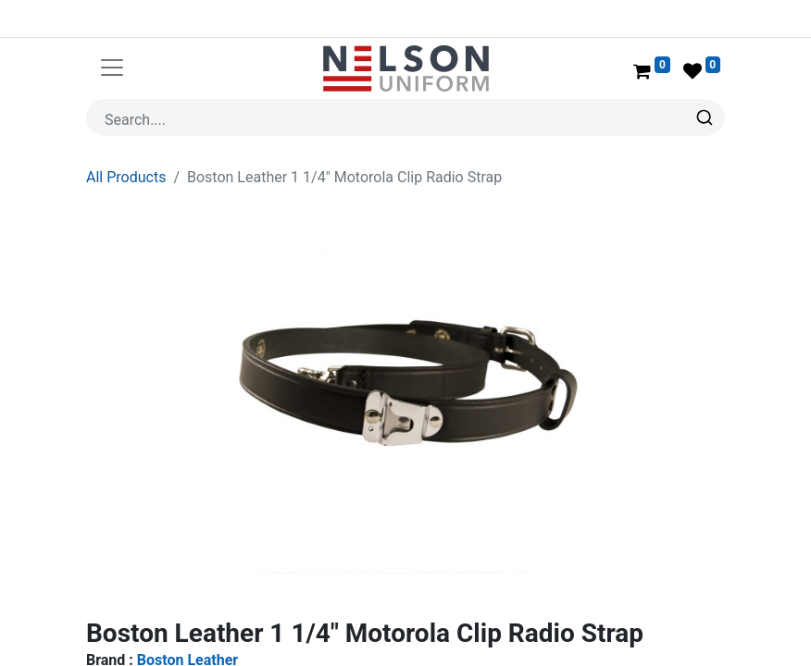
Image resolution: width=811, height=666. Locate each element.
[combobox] (405, 117)
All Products (126, 177)
